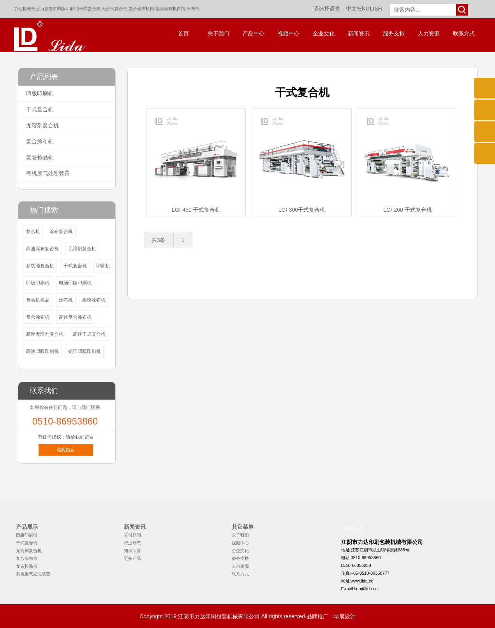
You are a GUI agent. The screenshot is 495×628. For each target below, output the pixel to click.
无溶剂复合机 (114, 8)
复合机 (33, 231)
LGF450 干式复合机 (196, 210)
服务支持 (394, 34)
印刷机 (103, 265)
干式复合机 (89, 8)
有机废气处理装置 (48, 173)
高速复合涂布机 (75, 317)
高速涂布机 (94, 300)
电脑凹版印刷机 (75, 283)
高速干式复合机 (89, 334)
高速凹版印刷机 (42, 351)
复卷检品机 (39, 157)
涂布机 (66, 300)
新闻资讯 (359, 34)
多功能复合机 (40, 265)
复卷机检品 (37, 300)
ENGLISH (370, 8)
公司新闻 (132, 535)
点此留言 (65, 450)
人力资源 (429, 34)
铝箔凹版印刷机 (84, 351)
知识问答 (132, 550)
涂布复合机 (61, 231)
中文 (351, 8)
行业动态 (132, 542)
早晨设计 (345, 616)
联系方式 (464, 34)
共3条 (158, 240)
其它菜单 (243, 527)
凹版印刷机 (67, 8)
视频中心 (288, 34)
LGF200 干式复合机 (407, 210)
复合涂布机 (139, 8)
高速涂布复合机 (42, 248)
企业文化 (324, 34)
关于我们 (218, 34)
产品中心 (253, 34)
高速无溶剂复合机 (44, 334)
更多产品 (132, 558)
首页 (183, 34)
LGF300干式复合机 (302, 210)
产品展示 (27, 527)
